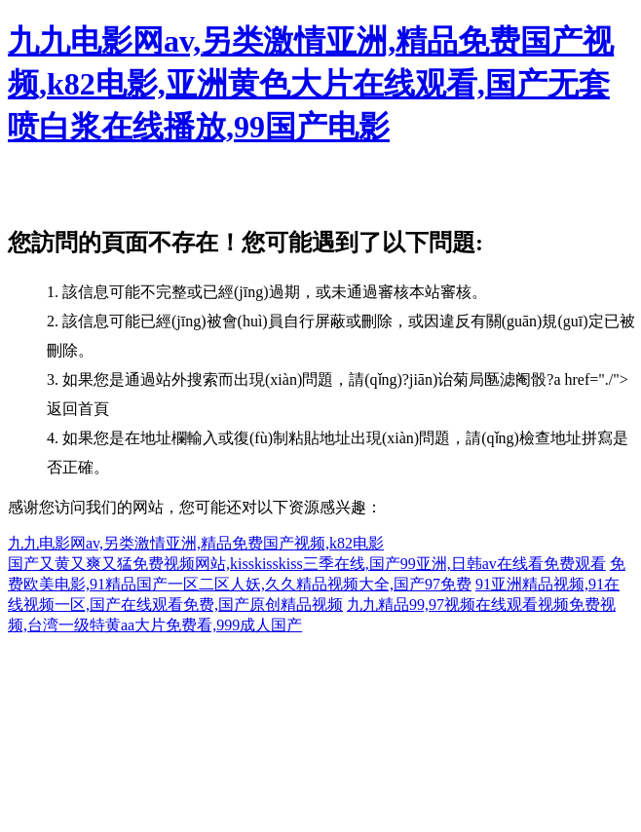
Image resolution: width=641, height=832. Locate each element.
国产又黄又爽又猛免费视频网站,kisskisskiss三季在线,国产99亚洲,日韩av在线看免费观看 (307, 563)
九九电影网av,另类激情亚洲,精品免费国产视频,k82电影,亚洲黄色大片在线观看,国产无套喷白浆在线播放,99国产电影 (311, 83)
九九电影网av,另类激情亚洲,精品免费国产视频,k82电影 (196, 543)
